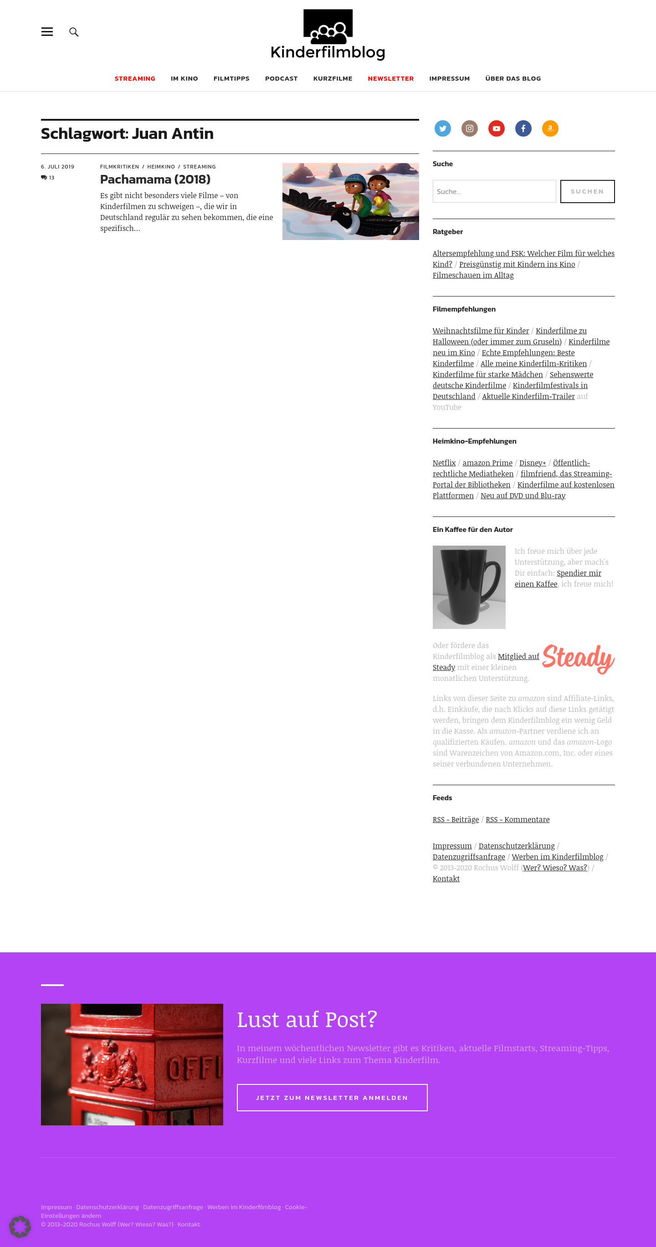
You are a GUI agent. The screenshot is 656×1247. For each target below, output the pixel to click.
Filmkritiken (119, 167)
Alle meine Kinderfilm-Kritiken (534, 363)
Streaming (199, 167)
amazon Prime (487, 463)
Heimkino (161, 167)
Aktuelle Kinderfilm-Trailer (528, 396)
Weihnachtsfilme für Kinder (481, 331)
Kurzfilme (333, 78)
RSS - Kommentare (518, 819)
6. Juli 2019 (58, 167)
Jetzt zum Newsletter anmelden (332, 1097)
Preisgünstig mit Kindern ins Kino (517, 264)
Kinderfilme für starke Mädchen (488, 374)
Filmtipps (232, 78)
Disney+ (532, 463)
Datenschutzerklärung (517, 846)
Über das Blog (513, 78)
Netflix (444, 463)
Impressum (450, 78)
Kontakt (446, 879)
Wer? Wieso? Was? (555, 868)
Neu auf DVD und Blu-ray (523, 496)
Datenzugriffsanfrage (469, 857)
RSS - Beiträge (456, 819)
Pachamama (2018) (155, 179)
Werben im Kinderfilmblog (558, 857)
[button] (20, 1227)
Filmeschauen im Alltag (473, 275)
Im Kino (184, 78)
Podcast (281, 78)
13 (52, 178)
